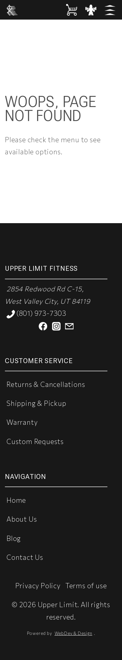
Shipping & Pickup (36, 403)
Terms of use (86, 585)
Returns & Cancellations (46, 384)
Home (16, 500)
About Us (22, 519)
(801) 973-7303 (36, 313)
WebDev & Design (73, 633)
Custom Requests (35, 441)
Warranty (22, 422)
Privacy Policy (38, 585)
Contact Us (25, 557)
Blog (14, 538)
